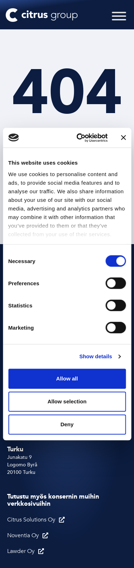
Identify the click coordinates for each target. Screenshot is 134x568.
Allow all (67, 378)
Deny (67, 424)
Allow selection (67, 401)
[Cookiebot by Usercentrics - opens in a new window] (80, 137)
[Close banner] (123, 137)
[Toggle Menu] (119, 20)
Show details (95, 356)
